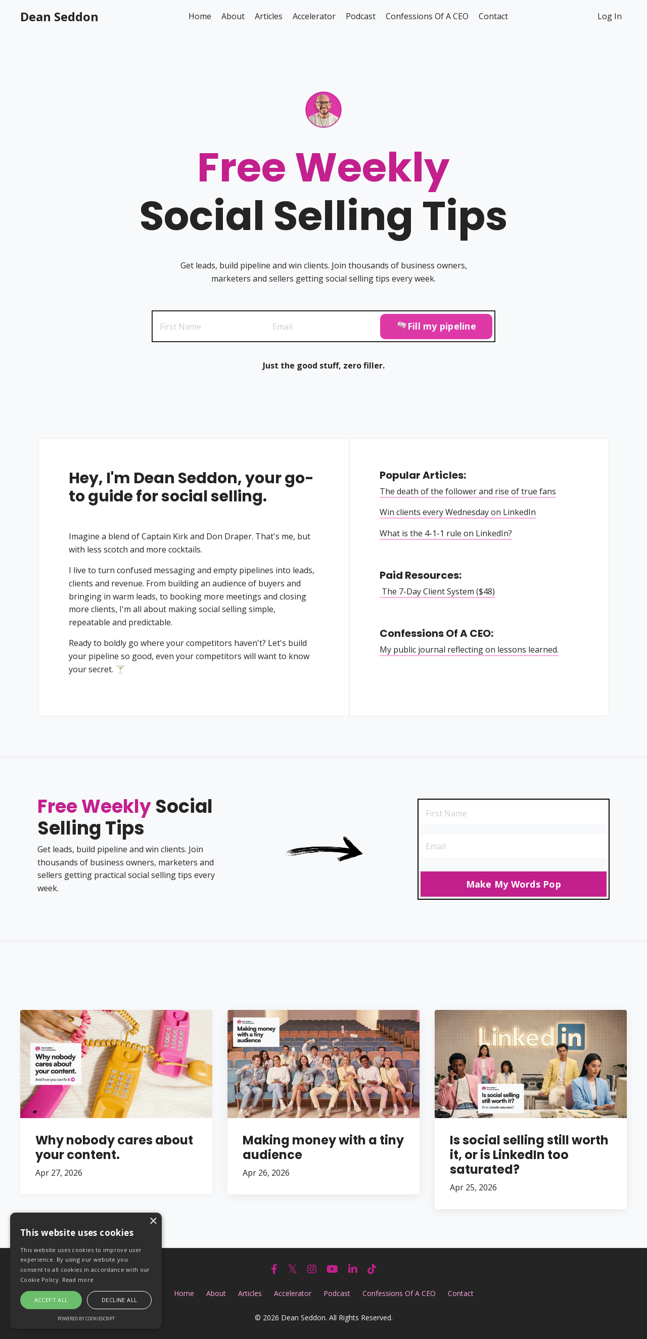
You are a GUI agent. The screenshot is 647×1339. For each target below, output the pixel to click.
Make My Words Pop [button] (513, 885)
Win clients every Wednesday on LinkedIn (458, 512)
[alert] (86, 1271)
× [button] (153, 1221)
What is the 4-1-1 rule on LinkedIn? (446, 533)
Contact (493, 16)
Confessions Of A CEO (427, 16)
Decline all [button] (119, 1300)
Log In (609, 16)
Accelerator (314, 16)
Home (200, 16)
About (233, 16)
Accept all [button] (51, 1300)
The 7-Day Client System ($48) (437, 591)
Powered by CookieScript (86, 1318)
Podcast (361, 16)
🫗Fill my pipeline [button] (436, 326)
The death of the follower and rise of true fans (468, 491)
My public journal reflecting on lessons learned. (469, 649)
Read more (78, 1279)
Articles (269, 16)
